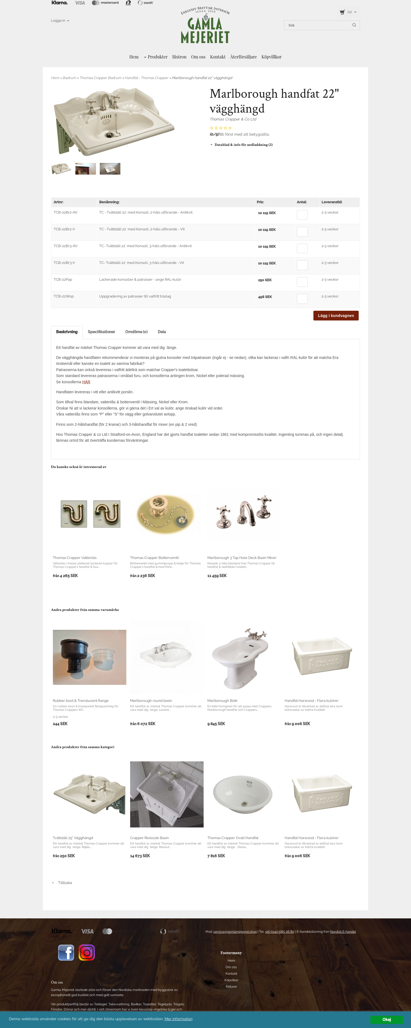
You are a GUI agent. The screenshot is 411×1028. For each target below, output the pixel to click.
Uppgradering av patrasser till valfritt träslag (135, 296)
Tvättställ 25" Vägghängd (73, 838)
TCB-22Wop (64, 296)
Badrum (70, 78)
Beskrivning (67, 332)
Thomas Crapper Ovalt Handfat (232, 838)
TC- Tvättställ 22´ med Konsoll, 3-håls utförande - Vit (141, 263)
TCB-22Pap (63, 279)
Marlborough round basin (151, 701)
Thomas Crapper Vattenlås (75, 558)
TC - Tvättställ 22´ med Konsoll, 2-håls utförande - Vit (142, 229)
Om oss (198, 57)
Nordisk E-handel (343, 932)
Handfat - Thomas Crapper (147, 78)
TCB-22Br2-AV (66, 212)
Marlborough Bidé (222, 701)
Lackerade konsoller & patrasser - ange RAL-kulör (140, 279)
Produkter (158, 57)
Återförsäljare (243, 57)
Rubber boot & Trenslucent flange (81, 701)
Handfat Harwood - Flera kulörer (312, 701)
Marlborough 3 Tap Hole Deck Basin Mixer (242, 558)
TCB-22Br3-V (64, 263)
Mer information (178, 1019)
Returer (231, 986)
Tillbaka (61, 882)
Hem (134, 57)
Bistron (179, 57)
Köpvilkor (231, 980)
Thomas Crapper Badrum (100, 78)
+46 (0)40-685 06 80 (279, 932)
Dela (162, 332)
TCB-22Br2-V (64, 229)
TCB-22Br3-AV (66, 246)
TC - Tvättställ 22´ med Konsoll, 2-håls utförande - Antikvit (145, 212)
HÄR (86, 382)
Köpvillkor (272, 57)
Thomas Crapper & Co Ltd (233, 119)
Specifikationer (101, 332)
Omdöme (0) (136, 332)
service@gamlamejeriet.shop (235, 932)
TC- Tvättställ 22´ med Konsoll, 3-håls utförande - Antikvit (145, 246)
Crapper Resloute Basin (149, 838)
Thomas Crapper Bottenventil (154, 558)
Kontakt (218, 57)
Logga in (58, 20)
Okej (387, 1019)
